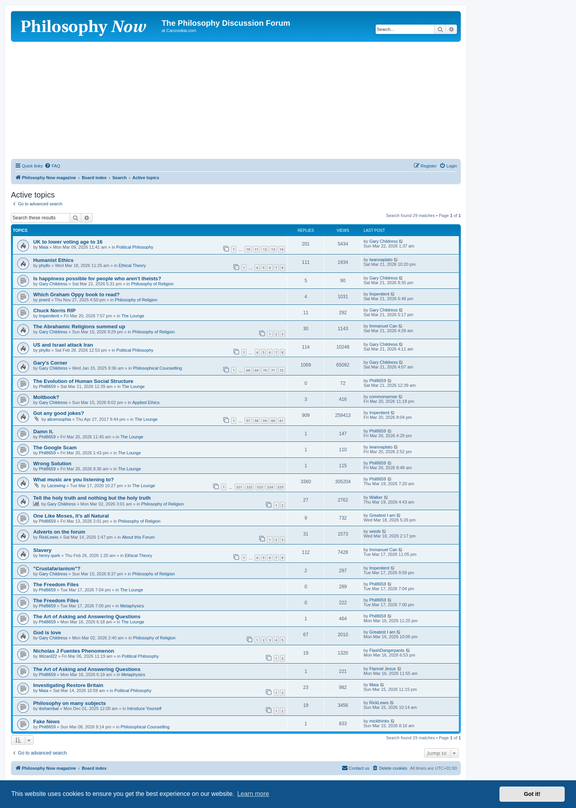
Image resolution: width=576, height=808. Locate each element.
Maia (43, 247)
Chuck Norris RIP (54, 310)
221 (239, 486)
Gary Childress (383, 241)
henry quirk (49, 555)
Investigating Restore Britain (68, 685)
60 (273, 420)
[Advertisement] (236, 100)
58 (257, 420)
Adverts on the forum (59, 532)
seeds (375, 531)
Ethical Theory (132, 265)
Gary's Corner (50, 363)
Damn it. (43, 431)
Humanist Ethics (53, 260)
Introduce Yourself (144, 708)
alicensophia (59, 419)
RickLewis (49, 537)
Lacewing (56, 485)
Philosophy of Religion (152, 283)
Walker (376, 497)
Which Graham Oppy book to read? (76, 294)
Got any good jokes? (58, 413)
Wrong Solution (52, 463)
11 (257, 249)
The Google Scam (55, 447)
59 (265, 420)
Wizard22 (48, 656)
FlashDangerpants (387, 650)
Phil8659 (47, 386)
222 (249, 486)
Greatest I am (382, 515)
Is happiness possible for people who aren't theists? (97, 278)
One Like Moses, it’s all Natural (71, 516)
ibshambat (49, 708)
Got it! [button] (532, 794)
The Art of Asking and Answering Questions (87, 616)
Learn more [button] (253, 793)
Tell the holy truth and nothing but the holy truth (92, 498)
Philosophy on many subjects (69, 703)
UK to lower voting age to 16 (67, 242)
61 (282, 420)
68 (248, 370)
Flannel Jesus (382, 668)
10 (248, 249)
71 (273, 370)
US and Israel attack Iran (63, 345)
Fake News (46, 721)
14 (282, 249)
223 (260, 486)
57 (248, 420)
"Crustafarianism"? (56, 568)
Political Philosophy (134, 247)
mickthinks (379, 721)
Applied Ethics (146, 402)
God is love (47, 632)
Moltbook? (46, 397)
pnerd (44, 299)
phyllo (44, 265)
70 (265, 370)
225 (281, 486)
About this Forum (138, 537)
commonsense (383, 396)
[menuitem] (52, 166)
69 (257, 370)
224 (270, 486)
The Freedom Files (56, 584)
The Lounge (132, 315)
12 (265, 249)
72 (282, 370)
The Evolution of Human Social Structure (83, 381)
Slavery (42, 550)
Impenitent (379, 294)
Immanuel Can (383, 326)
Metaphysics (132, 605)
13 (273, 249)
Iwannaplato (380, 259)
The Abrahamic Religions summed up (79, 326)
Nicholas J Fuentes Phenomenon (73, 651)
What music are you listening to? (73, 479)
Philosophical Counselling (157, 368)
